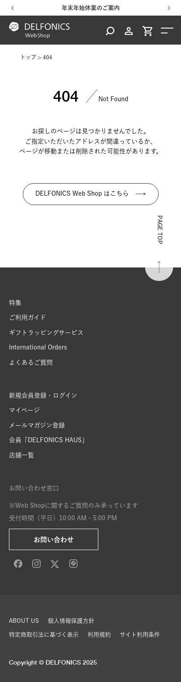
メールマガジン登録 (37, 425)
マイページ (24, 410)
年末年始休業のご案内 (91, 8)
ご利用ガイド (27, 317)
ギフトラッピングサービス (46, 332)
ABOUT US (24, 621)
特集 (15, 303)
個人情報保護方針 (71, 621)
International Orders (38, 347)
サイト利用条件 (140, 634)
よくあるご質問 (31, 362)
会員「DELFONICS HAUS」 (48, 440)
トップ (28, 57)
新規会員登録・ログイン (43, 395)
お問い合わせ (54, 539)
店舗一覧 (21, 455)
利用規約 (99, 634)
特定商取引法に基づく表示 (44, 634)
